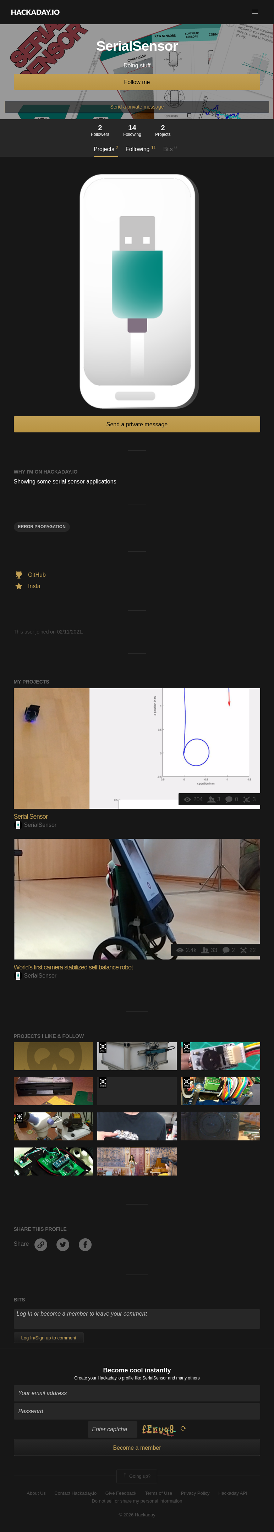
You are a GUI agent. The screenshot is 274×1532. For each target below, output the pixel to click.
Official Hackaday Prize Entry (19, 1117)
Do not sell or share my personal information (137, 1501)
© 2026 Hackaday (137, 1514)
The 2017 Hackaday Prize (102, 1047)
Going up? (136, 1476)
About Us (36, 1493)
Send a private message (137, 107)
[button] (255, 12)
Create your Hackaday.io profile (103, 1378)
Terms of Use (158, 1493)
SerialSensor (35, 825)
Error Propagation (42, 526)
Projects (106, 148)
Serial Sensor (31, 816)
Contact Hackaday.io (75, 1493)
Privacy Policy (195, 1493)
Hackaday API (232, 1493)
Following (141, 148)
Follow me (137, 82)
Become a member (137, 1448)
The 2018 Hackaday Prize (186, 1047)
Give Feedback (120, 1493)
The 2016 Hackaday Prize (186, 1082)
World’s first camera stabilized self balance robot (73, 967)
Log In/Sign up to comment (48, 1337)
